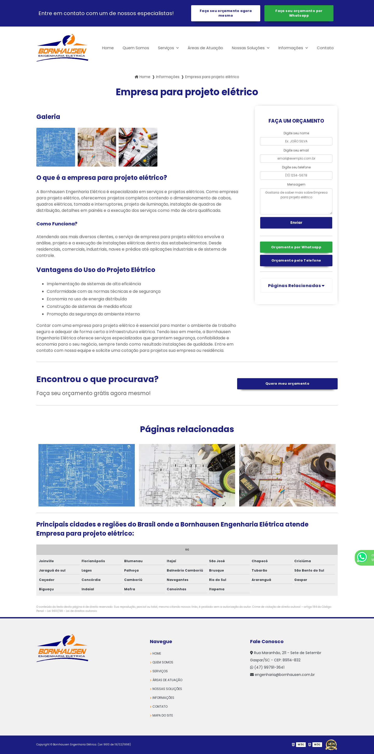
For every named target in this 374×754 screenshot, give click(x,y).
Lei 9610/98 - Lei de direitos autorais (72, 611)
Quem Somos (136, 47)
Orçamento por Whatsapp (296, 247)
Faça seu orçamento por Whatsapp (298, 13)
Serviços (166, 47)
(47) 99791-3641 (267, 667)
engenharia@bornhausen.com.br (282, 674)
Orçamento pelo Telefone (296, 260)
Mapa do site (162, 715)
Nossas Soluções (249, 47)
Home (108, 47)
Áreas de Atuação (205, 47)
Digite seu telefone (296, 167)
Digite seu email (296, 150)
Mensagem (296, 184)
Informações (291, 47)
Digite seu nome (296, 133)
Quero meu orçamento (287, 383)
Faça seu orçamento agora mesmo (226, 13)
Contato (325, 47)
